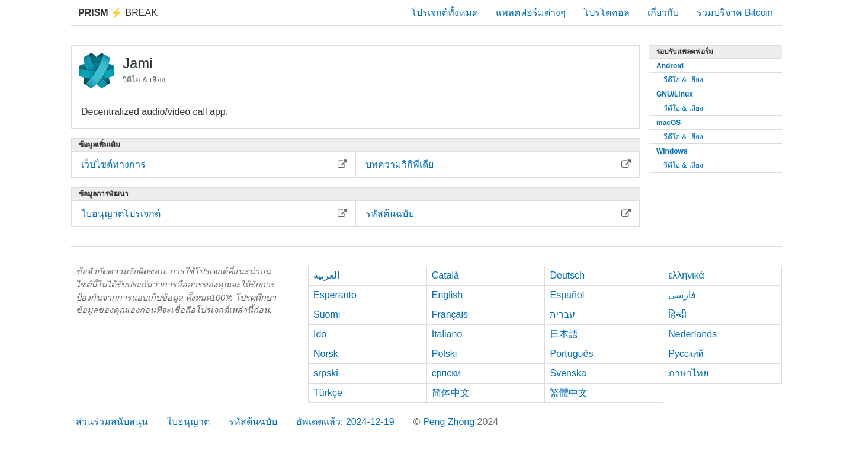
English (447, 295)
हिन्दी (677, 314)
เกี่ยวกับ (663, 13)
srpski (325, 373)
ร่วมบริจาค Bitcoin (735, 13)
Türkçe (327, 393)
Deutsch (567, 275)
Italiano (447, 334)
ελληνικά (686, 275)
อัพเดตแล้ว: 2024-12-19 (345, 422)
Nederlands (692, 334)
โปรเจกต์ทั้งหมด (444, 13)
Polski (444, 354)
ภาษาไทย (688, 373)
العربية (326, 275)
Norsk (325, 354)
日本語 (564, 334)
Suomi (326, 314)
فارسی (682, 295)
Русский (685, 354)
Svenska (568, 373)
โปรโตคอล (606, 13)
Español (567, 295)
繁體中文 (569, 393)
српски (446, 373)
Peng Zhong (450, 422)
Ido (319, 334)
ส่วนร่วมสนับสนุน (112, 422)
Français (450, 314)
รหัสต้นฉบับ (253, 422)
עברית (562, 314)
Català (445, 275)
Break (118, 13)
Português (571, 354)
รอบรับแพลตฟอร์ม (684, 51)
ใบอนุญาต (188, 422)
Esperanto (335, 295)
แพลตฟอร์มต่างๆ (531, 13)
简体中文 (451, 393)
